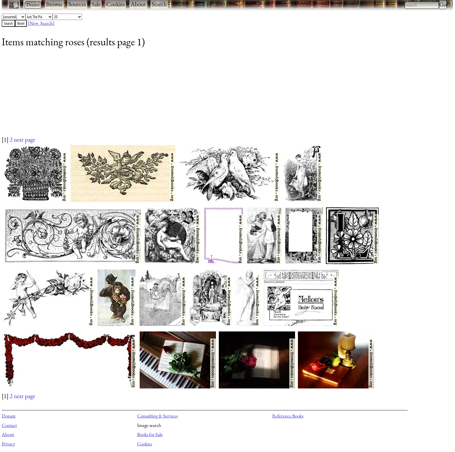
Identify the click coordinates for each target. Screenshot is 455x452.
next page (24, 139)
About (138, 4)
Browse (54, 4)
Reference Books (287, 416)
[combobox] (422, 5)
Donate (9, 416)
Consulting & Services (157, 416)
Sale (96, 4)
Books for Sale (150, 434)
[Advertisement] (173, 95)
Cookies (115, 4)
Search (159, 4)
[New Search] (41, 23)
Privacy (8, 444)
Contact (9, 425)
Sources (77, 4)
